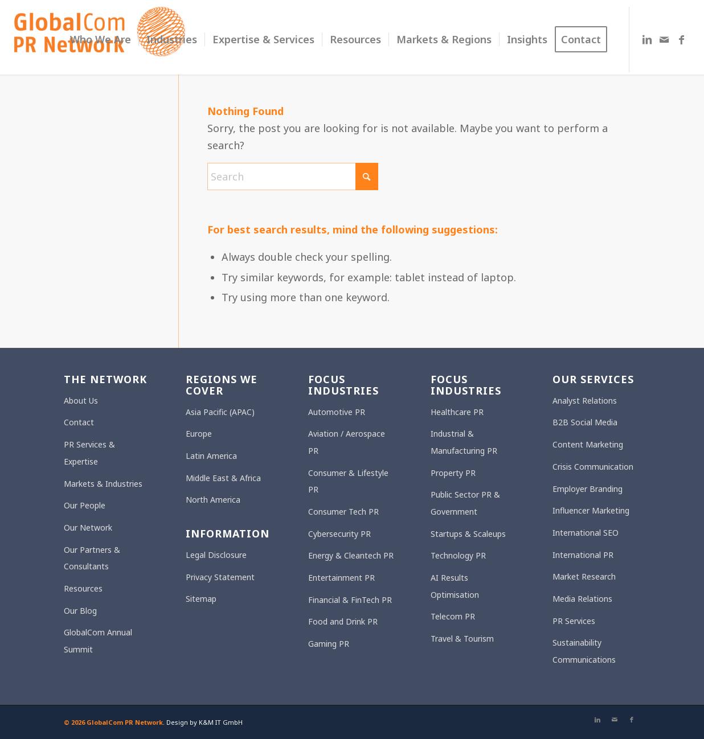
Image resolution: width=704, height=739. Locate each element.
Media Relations (582, 598)
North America (213, 499)
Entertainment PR (341, 577)
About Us (81, 400)
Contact (79, 422)
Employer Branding (587, 488)
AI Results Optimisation (455, 586)
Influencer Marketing (590, 510)
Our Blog (80, 610)
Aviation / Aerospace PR (346, 442)
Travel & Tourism (462, 638)
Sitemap (201, 598)
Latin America (211, 455)
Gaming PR (328, 643)
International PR (582, 554)
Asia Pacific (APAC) (220, 412)
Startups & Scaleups (468, 533)
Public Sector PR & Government (465, 503)
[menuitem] (100, 39)
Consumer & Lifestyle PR (348, 481)
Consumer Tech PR (343, 511)
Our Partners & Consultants (92, 558)
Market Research (584, 576)
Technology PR (458, 555)
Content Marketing (587, 444)
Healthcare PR (457, 412)
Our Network (88, 527)
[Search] (292, 176)
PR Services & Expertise (89, 453)
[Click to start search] (366, 176)
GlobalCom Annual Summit (98, 641)
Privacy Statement (220, 577)
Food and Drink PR (343, 621)
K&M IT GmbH (221, 722)
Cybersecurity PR (339, 533)
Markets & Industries (103, 483)
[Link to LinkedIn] (647, 39)
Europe (199, 433)
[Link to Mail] (664, 39)
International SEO (585, 532)
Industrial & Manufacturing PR (464, 442)
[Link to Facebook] (681, 39)
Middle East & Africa (223, 478)
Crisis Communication (592, 466)
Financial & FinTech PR (350, 599)
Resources (83, 588)
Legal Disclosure (216, 554)
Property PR (453, 472)
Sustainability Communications (584, 651)
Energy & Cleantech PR (351, 555)
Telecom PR (453, 616)
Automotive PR (336, 412)
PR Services (573, 620)
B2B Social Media (584, 422)
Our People (84, 505)
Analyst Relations (584, 400)
